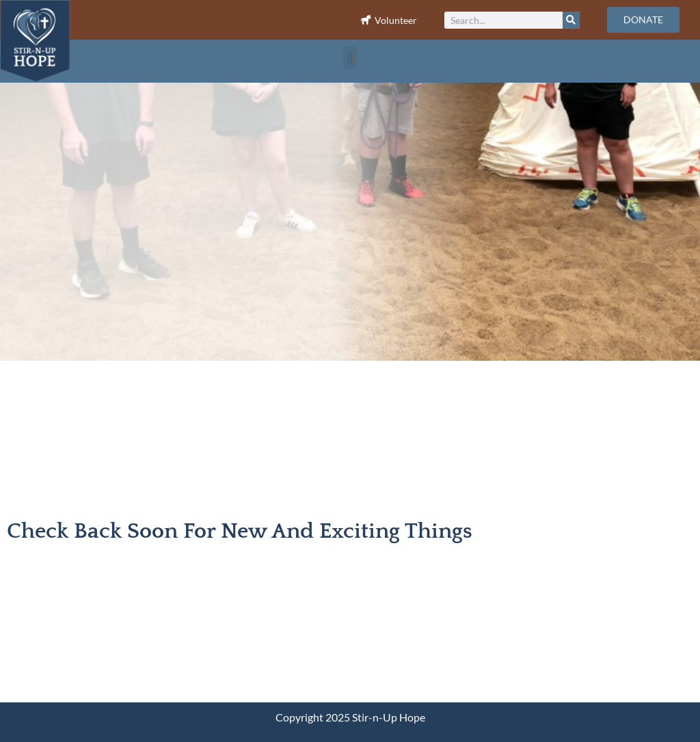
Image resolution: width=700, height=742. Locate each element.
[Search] (571, 20)
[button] (349, 57)
